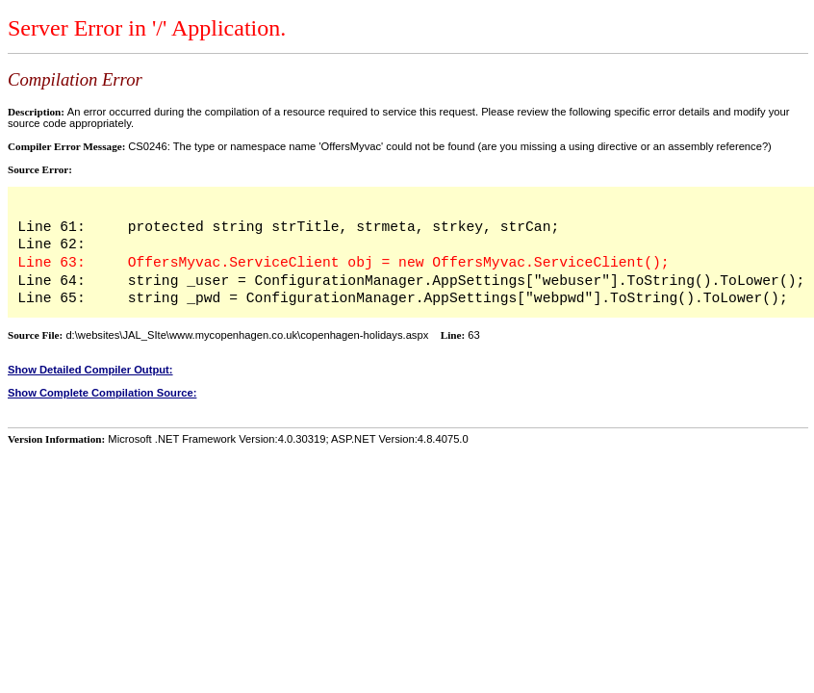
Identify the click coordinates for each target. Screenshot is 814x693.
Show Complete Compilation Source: (102, 392)
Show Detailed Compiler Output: (90, 369)
